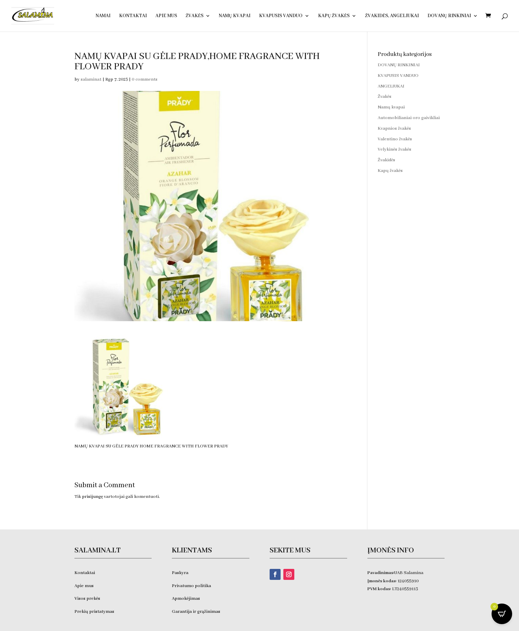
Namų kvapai (234, 16)
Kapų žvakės (334, 16)
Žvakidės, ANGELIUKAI (392, 16)
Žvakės (194, 16)
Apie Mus (166, 16)
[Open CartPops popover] (502, 614)
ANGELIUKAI (391, 86)
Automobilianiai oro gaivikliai (409, 118)
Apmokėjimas (186, 598)
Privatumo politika (191, 586)
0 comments (144, 79)
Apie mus (84, 586)
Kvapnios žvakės (394, 128)
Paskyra (180, 573)
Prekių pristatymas (94, 612)
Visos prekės (87, 598)
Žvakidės (386, 160)
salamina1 (91, 79)
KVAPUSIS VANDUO (281, 16)
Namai (103, 16)
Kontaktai (133, 16)
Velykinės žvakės (394, 149)
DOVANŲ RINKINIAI (449, 16)
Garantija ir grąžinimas (196, 612)
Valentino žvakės (395, 139)
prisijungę (92, 497)
